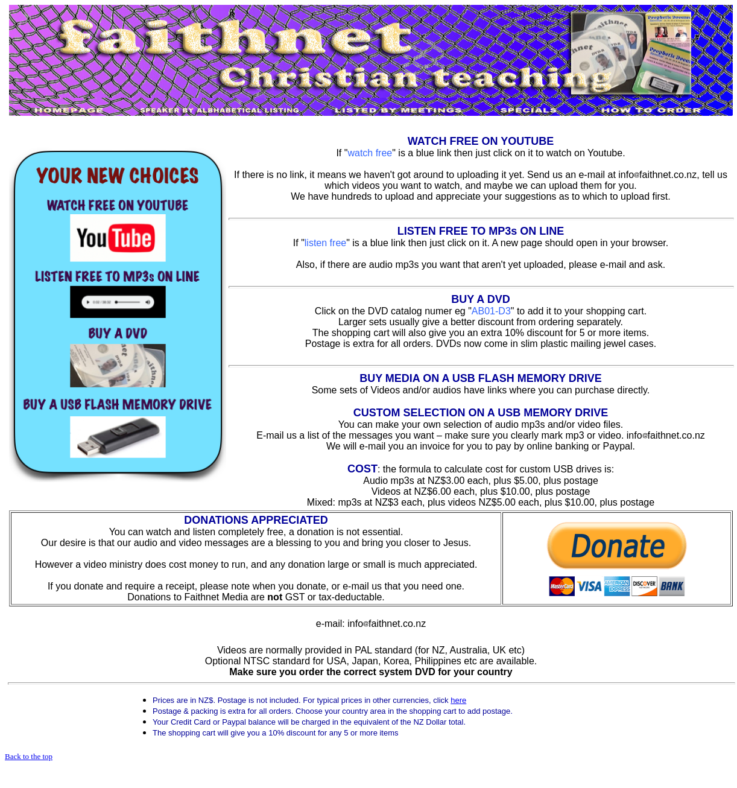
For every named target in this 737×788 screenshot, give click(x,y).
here (458, 700)
